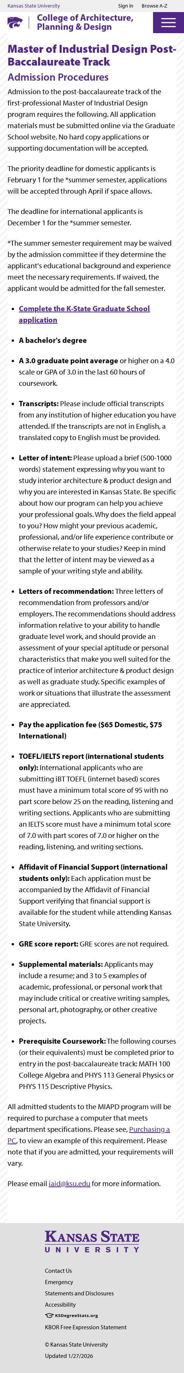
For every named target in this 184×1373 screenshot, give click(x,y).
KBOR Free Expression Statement (86, 1327)
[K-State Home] (15, 22)
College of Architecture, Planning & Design (85, 22)
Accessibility (60, 1304)
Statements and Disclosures (79, 1293)
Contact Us (58, 1270)
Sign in (125, 6)
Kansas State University (34, 6)
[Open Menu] (168, 22)
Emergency (59, 1282)
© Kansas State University (76, 1344)
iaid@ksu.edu (69, 1183)
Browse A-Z (154, 6)
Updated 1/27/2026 (69, 1355)
